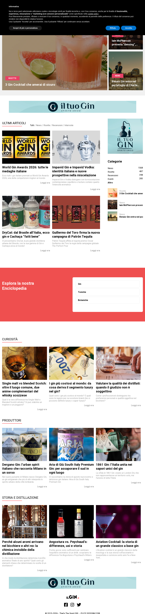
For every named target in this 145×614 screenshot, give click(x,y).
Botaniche (83, 300)
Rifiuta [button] (113, 28)
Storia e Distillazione (20, 498)
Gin (79, 284)
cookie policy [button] (93, 14)
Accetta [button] (128, 28)
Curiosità (10, 339)
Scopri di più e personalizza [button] (25, 28)
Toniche (82, 292)
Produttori (11, 420)
